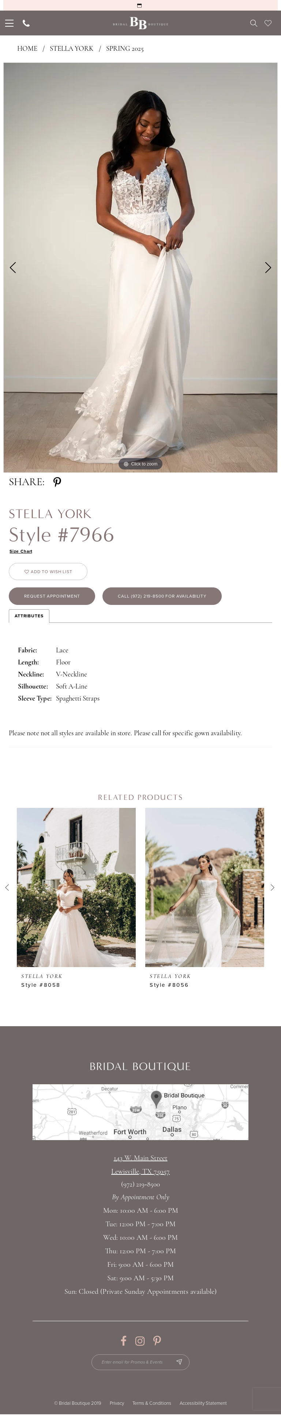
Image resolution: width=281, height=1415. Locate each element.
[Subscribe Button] (179, 1363)
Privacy (117, 1404)
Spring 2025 (125, 49)
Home (27, 49)
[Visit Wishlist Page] (268, 23)
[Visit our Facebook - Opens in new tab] (123, 1341)
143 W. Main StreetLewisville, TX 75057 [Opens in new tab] (140, 1165)
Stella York (72, 49)
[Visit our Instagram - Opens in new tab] (140, 1341)
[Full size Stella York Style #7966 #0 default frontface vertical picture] (140, 267)
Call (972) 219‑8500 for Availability (164, 596)
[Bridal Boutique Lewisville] (140, 23)
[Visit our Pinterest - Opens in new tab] (157, 1341)
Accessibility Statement (203, 1404)
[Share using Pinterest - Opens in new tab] (57, 482)
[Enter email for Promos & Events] (140, 1363)
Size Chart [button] (21, 551)
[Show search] (254, 23)
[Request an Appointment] (140, 5)
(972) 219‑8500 (140, 1185)
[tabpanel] (140, 267)
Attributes (29, 616)
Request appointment (53, 596)
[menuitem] (8, 23)
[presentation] (76, 888)
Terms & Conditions (151, 1404)
